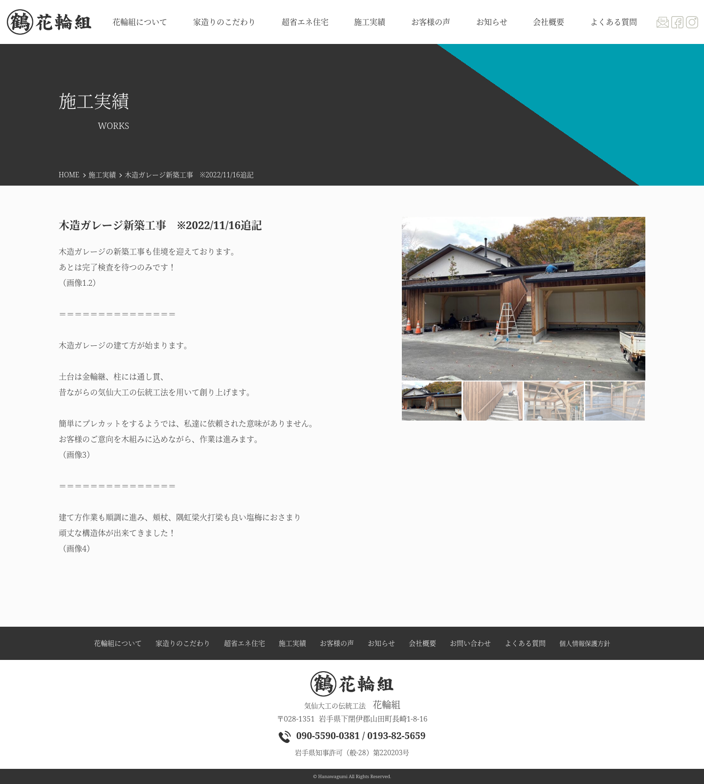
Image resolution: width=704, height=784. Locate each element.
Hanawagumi (333, 776)
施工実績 (102, 174)
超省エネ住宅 (305, 22)
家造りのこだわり (224, 22)
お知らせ (491, 22)
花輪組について (139, 22)
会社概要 (548, 22)
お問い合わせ (470, 643)
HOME (69, 174)
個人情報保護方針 (584, 643)
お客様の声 (430, 22)
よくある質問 (613, 22)
